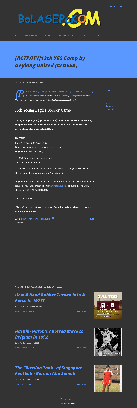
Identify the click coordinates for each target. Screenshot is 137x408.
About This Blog (31, 35)
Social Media (48, 35)
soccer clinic (110, 109)
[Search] (112, 6)
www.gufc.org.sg (57, 185)
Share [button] (108, 91)
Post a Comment (29, 311)
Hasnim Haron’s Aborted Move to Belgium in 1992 (49, 334)
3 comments (27, 384)
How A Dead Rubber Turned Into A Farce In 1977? (50, 297)
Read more (81, 311)
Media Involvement (66, 35)
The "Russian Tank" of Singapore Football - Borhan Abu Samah (48, 370)
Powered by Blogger (68, 399)
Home (17, 35)
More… (99, 35)
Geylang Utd (110, 106)
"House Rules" (85, 35)
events (108, 103)
